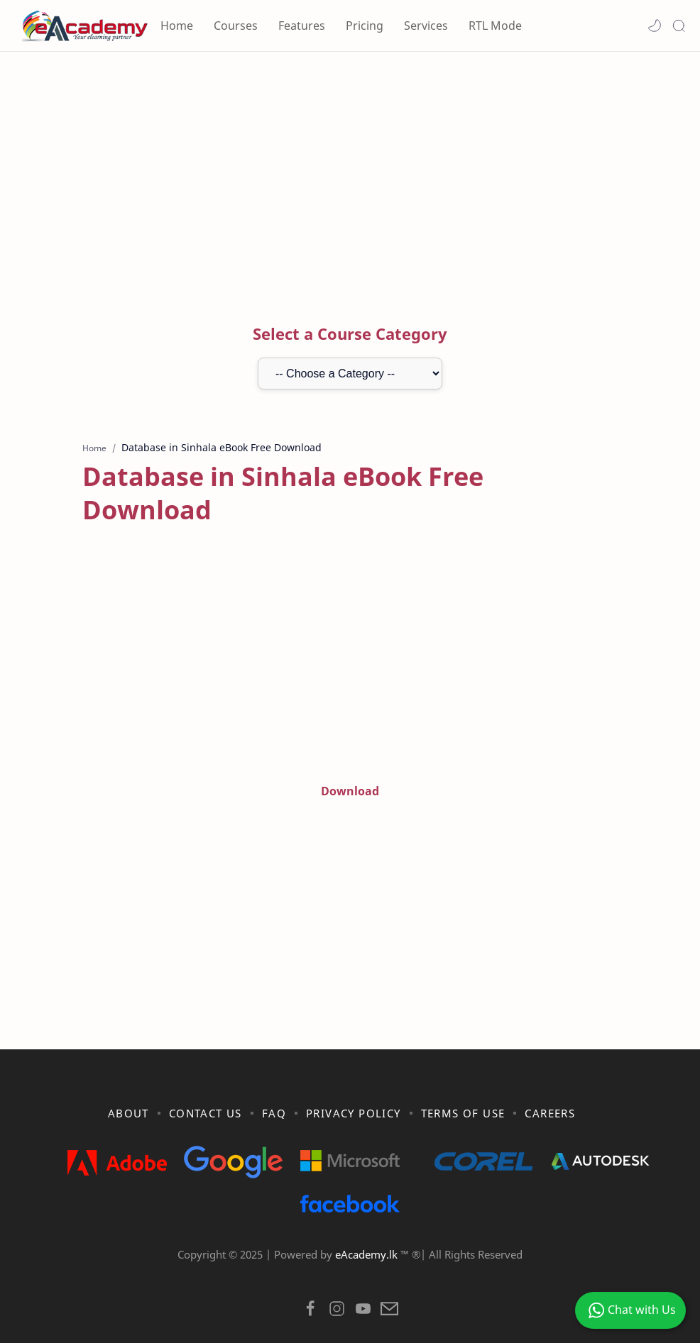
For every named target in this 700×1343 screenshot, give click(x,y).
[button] (654, 25)
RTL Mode (495, 25)
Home (176, 25)
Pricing (364, 25)
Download (350, 758)
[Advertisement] (350, 172)
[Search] (678, 25)
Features (301, 25)
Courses (236, 25)
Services (426, 25)
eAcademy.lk (367, 1221)
